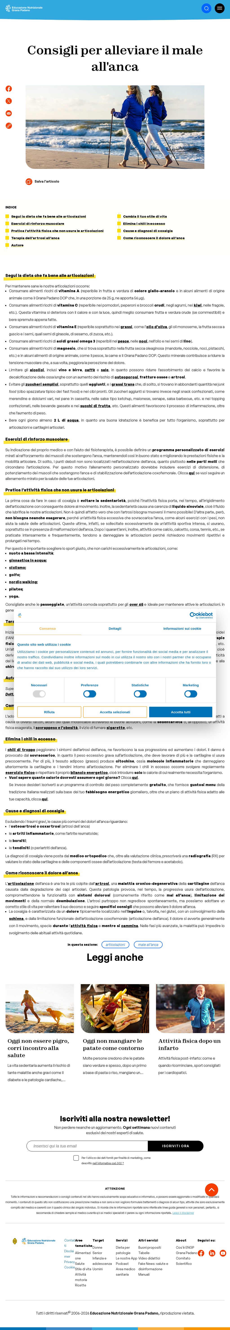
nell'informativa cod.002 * (108, 1163)
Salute (80, 1264)
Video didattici (149, 1258)
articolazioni (115, 944)
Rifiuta (49, 712)
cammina (129, 925)
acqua (73, 420)
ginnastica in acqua (27, 560)
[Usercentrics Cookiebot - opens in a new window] (193, 615)
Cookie (69, 1267)
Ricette (80, 1285)
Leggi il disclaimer (183, 1213)
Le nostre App (126, 1258)
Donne (97, 1247)
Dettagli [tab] (115, 628)
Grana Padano (186, 1253)
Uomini (98, 1269)
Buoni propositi (149, 1247)
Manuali (144, 1274)
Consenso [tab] (47, 628)
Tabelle (144, 1253)
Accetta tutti (180, 712)
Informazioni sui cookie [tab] (182, 628)
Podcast (122, 1264)
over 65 (136, 604)
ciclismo (17, 567)
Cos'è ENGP (185, 1247)
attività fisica (84, 925)
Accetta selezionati (115, 712)
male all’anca (148, 944)
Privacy (69, 1262)
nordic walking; (23, 582)
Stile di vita (83, 1269)
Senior (97, 1253)
